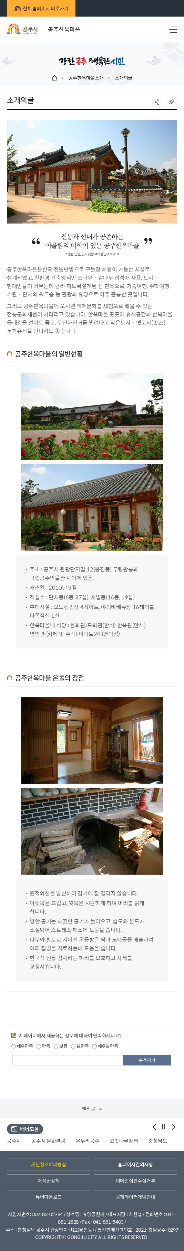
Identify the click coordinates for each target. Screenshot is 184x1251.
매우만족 (22, 1046)
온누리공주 (88, 1141)
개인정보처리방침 (48, 1164)
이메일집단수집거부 (135, 1180)
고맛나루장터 (124, 1141)
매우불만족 (105, 1046)
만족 (43, 1046)
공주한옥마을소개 (86, 78)
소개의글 (123, 78)
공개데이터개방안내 (135, 1197)
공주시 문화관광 (48, 1141)
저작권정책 (49, 1180)
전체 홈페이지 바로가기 (41, 8)
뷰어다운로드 (48, 1197)
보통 (60, 1046)
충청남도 (157, 1141)
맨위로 (92, 1108)
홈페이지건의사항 (135, 1164)
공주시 (14, 1141)
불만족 (80, 1046)
